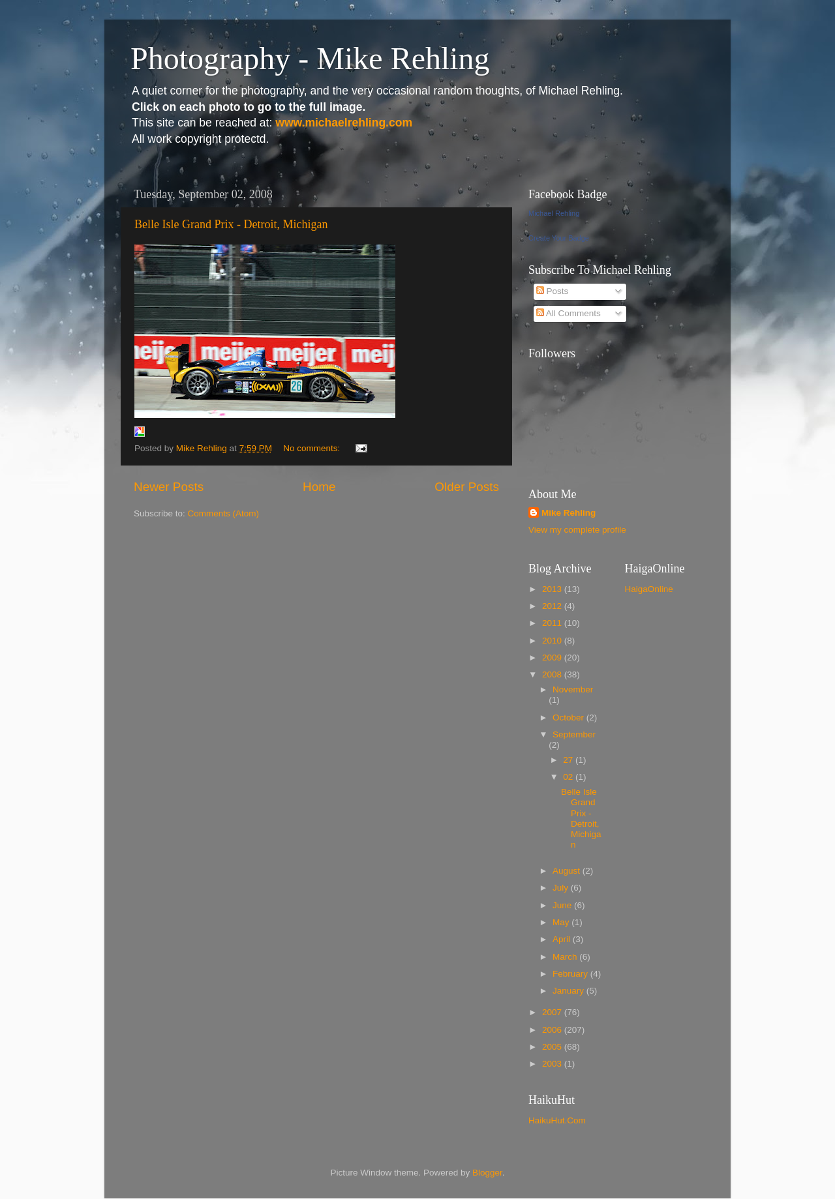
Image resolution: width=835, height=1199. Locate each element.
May (562, 922)
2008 (553, 674)
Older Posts (466, 487)
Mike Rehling (568, 513)
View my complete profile (577, 530)
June (563, 905)
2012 (553, 606)
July (562, 888)
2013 (553, 589)
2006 (553, 1030)
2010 (553, 640)
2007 (553, 1012)
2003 (553, 1064)
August (568, 871)
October (569, 717)
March (566, 957)
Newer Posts (169, 487)
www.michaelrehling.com (343, 122)
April (563, 939)
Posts (552, 291)
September (574, 734)
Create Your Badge (558, 238)
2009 (553, 657)
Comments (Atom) (224, 513)
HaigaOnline (649, 589)
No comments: (312, 448)
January (569, 991)
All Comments (568, 313)
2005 (553, 1047)
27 (569, 760)
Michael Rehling (553, 213)
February (571, 974)
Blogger (487, 1172)
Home (319, 487)
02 (569, 777)
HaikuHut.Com (557, 1120)
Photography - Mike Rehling (310, 58)
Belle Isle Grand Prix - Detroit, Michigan (230, 224)
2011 (553, 623)
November (573, 689)
